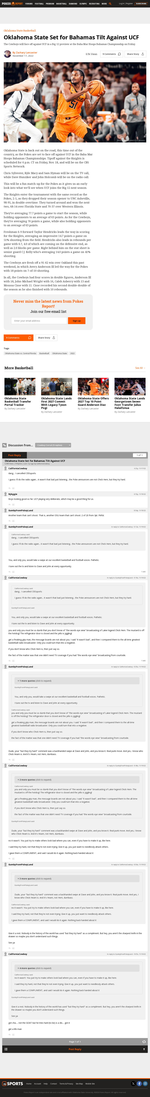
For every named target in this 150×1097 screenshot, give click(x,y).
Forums (29, 3)
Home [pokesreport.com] (28, 1083)
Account (37, 1083)
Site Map (79, 1083)
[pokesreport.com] (12, 4)
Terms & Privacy (66, 1083)
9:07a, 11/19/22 (140, 954)
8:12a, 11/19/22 (140, 527)
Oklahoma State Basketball (20, 30)
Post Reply (14, 455)
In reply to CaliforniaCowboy (122, 527)
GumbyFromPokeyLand (20, 510)
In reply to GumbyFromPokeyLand (120, 578)
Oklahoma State (59, 353)
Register (129, 3)
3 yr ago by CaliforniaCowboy (39, 464)
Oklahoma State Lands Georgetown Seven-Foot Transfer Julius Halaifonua (130, 403)
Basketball (61, 3)
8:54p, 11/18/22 (140, 510)
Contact (53, 1083)
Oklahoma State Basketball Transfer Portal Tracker (17, 402)
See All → (140, 368)
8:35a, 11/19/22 (140, 667)
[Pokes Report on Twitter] (133, 1083)
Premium (50, 3)
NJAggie (12, 494)
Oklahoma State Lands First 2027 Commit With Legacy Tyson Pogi (56, 403)
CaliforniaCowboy (17, 468)
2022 (72, 353)
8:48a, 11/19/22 (140, 766)
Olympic (83, 3)
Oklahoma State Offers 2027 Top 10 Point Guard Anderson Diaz (93, 402)
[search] (111, 3)
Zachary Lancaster (16, 408)
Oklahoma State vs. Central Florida (20, 353)
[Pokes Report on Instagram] (145, 1083)
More (104, 3)
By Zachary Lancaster (25, 52)
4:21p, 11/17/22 (140, 468)
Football (39, 3)
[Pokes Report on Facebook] (139, 1083)
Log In (121, 3)
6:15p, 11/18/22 (140, 494)
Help (46, 1083)
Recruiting (94, 3)
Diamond (73, 3)
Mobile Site (90, 1083)
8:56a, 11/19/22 (140, 865)
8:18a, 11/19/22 (140, 578)
